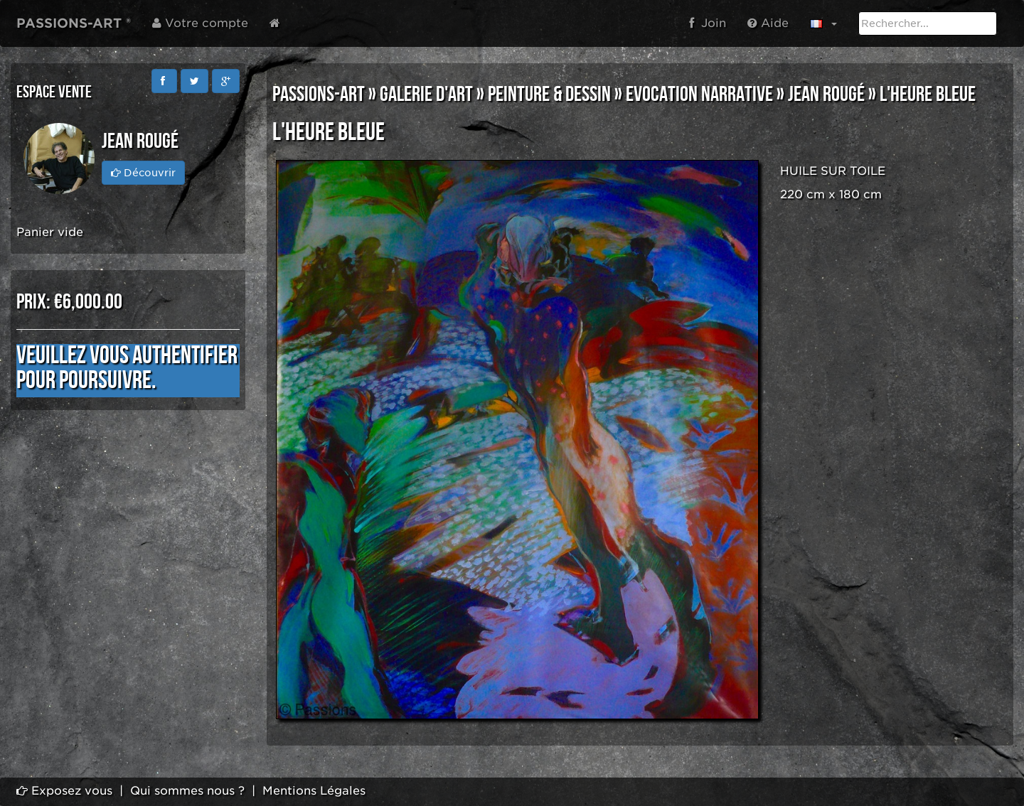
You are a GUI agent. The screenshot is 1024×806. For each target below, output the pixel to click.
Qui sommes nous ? (187, 790)
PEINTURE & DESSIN (549, 94)
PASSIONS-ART (318, 94)
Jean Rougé (826, 94)
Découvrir (143, 172)
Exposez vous (64, 790)
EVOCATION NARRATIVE (699, 94)
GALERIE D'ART (426, 94)
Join (707, 23)
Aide (768, 23)
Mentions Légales (314, 790)
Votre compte (200, 23)
